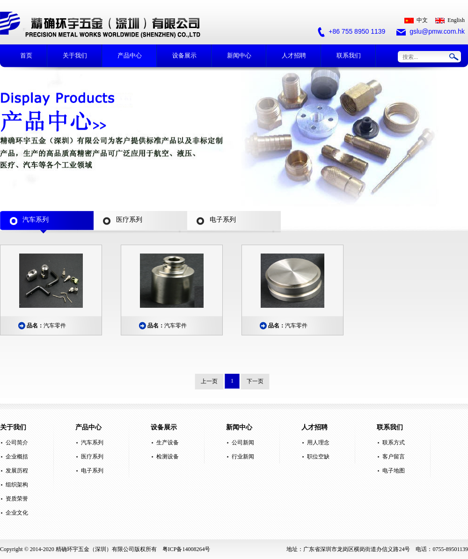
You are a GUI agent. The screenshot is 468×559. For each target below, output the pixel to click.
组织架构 (17, 484)
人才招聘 (294, 55)
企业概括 (17, 456)
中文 (416, 20)
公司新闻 (243, 442)
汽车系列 (92, 442)
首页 (26, 55)
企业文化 (17, 512)
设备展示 (184, 55)
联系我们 (348, 55)
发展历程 (17, 470)
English (450, 20)
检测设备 (167, 456)
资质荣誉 (17, 498)
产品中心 (129, 55)
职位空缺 (318, 456)
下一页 (255, 381)
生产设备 (167, 442)
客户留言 (393, 456)
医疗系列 (92, 456)
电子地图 (393, 470)
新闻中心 (239, 55)
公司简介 (17, 442)
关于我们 (75, 55)
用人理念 (318, 442)
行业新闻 (243, 456)
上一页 (209, 381)
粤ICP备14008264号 (186, 549)
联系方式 (393, 442)
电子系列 (92, 470)
